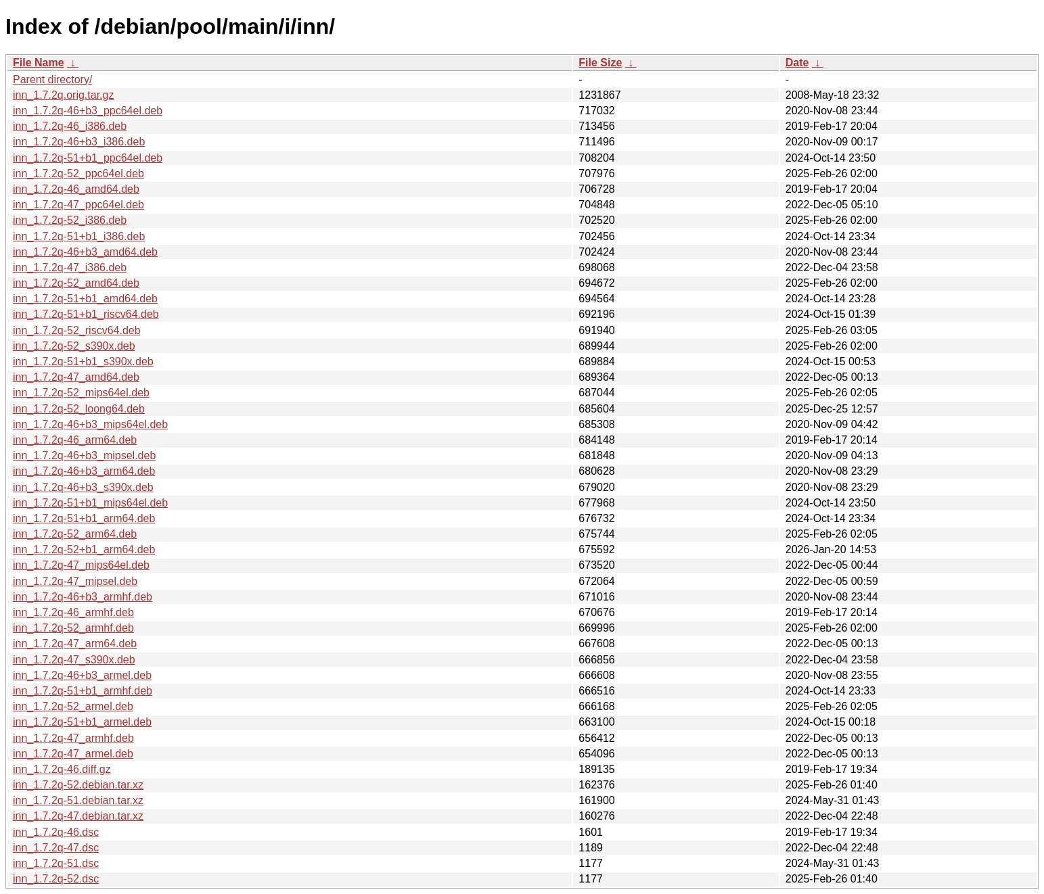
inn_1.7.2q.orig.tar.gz (63, 95)
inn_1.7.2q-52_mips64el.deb (81, 392)
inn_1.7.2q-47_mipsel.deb (75, 581)
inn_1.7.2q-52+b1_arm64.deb (84, 549)
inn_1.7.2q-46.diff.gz (62, 769)
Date (797, 62)
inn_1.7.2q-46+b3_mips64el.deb (90, 424)
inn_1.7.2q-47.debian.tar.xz (78, 816)
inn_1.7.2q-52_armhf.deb (73, 628)
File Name (38, 62)
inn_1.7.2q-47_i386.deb (70, 267)
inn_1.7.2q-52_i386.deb (70, 220)
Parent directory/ (52, 79)
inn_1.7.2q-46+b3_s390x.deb (83, 487)
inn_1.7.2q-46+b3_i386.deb (79, 141)
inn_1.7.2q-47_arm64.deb (75, 643)
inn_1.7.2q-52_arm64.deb (75, 534)
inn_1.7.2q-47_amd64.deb (76, 377)
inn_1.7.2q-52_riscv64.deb (77, 330)
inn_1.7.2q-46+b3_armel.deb (82, 675)
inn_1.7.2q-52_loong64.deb (79, 409)
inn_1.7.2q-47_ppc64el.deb (78, 204)
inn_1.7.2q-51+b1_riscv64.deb (86, 314)
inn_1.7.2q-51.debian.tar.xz (78, 800)
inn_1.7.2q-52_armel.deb (73, 706)
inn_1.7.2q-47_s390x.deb (74, 659)
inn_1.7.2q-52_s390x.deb (74, 346)
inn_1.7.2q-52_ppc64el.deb (78, 173)
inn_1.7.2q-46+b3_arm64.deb (84, 471)
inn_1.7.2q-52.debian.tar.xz (78, 785)
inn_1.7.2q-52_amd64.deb (76, 283)
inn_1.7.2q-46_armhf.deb (73, 612)
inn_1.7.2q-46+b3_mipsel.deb (84, 455)
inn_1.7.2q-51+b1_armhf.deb (82, 691)
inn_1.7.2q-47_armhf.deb (73, 738)
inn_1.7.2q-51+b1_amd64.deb (85, 298)
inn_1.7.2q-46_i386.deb (70, 126)
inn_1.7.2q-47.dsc (56, 847)
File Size (600, 62)
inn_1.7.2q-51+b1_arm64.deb (84, 518)
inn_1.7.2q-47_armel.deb (73, 753)
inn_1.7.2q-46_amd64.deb (76, 189)
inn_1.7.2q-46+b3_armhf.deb (82, 597)
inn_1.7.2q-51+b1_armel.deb (82, 722)
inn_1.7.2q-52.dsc (56, 879)
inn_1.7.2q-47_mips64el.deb (81, 565)
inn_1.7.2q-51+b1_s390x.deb (83, 361)
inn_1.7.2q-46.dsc (56, 832)
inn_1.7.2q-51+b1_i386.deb (79, 236)
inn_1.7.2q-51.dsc (56, 863)
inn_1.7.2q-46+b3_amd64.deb (85, 252)
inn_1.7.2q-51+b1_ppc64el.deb (87, 158)
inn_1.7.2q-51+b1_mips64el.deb (90, 503)
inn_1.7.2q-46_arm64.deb (75, 440)
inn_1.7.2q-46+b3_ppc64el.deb (87, 110)
